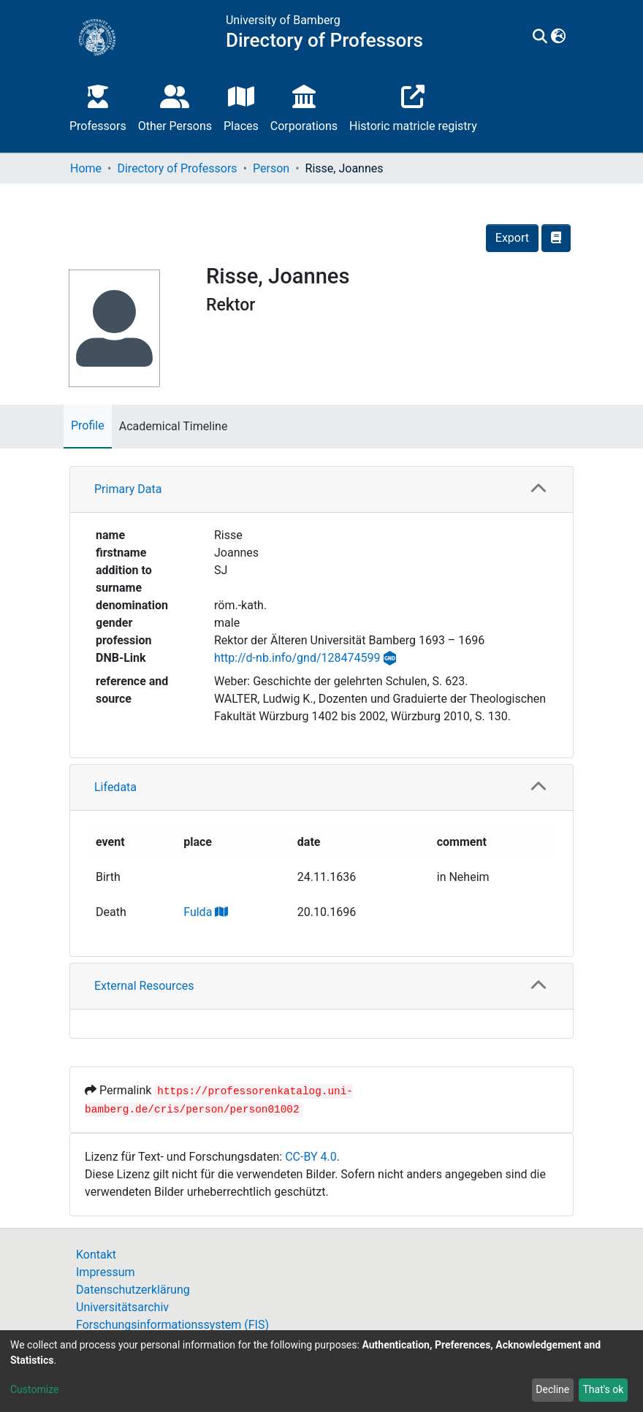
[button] (558, 37)
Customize (34, 1389)
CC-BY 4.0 (311, 1157)
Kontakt (96, 1255)
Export (512, 238)
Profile (87, 425)
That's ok (602, 1389)
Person (271, 168)
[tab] (321, 490)
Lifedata (115, 787)
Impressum (105, 1272)
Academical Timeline (173, 426)
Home (86, 168)
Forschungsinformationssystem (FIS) (172, 1325)
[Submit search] (540, 37)
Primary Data (127, 489)
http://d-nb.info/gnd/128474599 (297, 658)
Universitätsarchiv (122, 1307)
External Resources (144, 986)
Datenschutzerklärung (133, 1290)
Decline (552, 1389)
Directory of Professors (177, 168)
